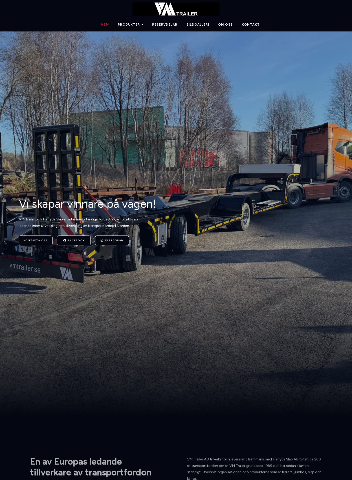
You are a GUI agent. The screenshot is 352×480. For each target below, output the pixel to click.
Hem (105, 25)
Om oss (225, 25)
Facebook (74, 240)
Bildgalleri (198, 25)
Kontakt (251, 25)
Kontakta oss (36, 240)
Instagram (112, 240)
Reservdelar (164, 25)
